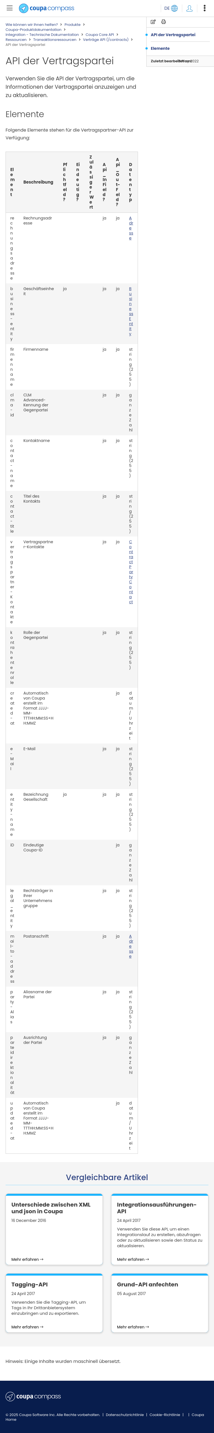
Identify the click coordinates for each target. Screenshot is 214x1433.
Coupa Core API (100, 34)
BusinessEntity (131, 311)
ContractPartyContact (131, 572)
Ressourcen (16, 39)
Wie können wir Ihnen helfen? (32, 24)
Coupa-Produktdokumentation (34, 29)
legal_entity (12, 908)
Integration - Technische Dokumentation (42, 34)
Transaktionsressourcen (54, 39)
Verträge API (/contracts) (106, 39)
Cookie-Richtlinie (165, 1414)
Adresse (131, 228)
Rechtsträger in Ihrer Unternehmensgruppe (38, 898)
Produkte (73, 24)
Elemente (160, 48)
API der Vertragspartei (173, 35)
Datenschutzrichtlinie (125, 1414)
